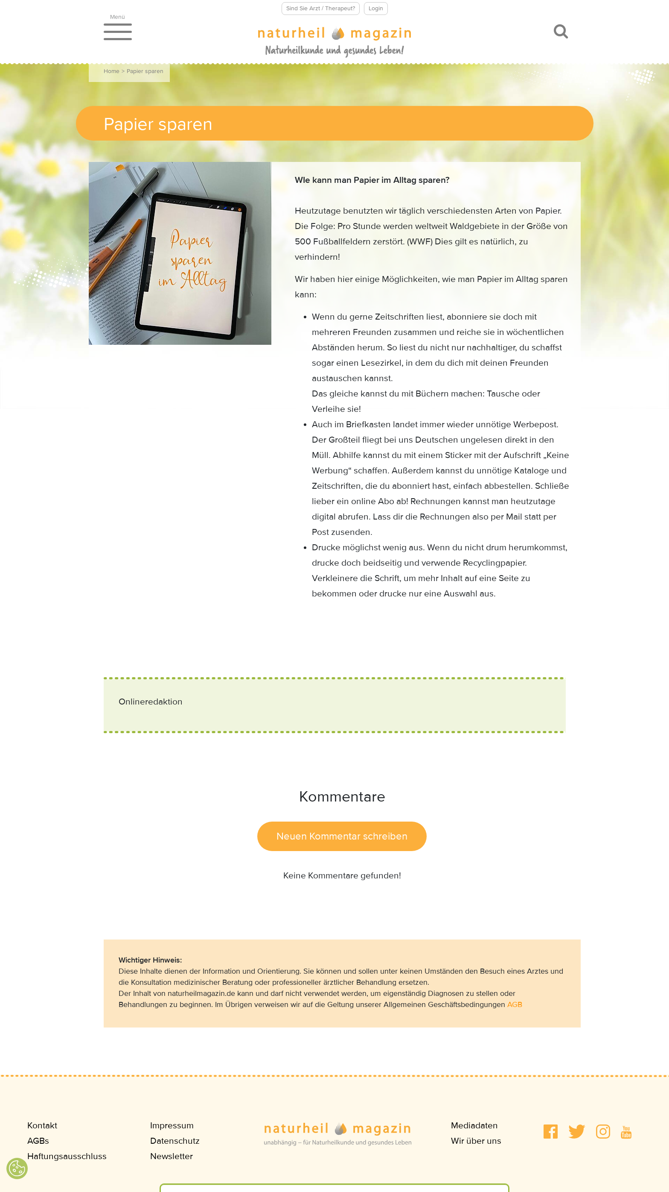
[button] (551, 1131)
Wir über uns (476, 1141)
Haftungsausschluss (67, 1156)
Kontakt (42, 1125)
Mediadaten (474, 1125)
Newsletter (171, 1156)
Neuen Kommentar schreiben (341, 836)
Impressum (172, 1125)
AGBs (38, 1141)
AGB (514, 1004)
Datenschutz (175, 1141)
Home (111, 71)
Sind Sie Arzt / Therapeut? (320, 8)
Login (376, 8)
